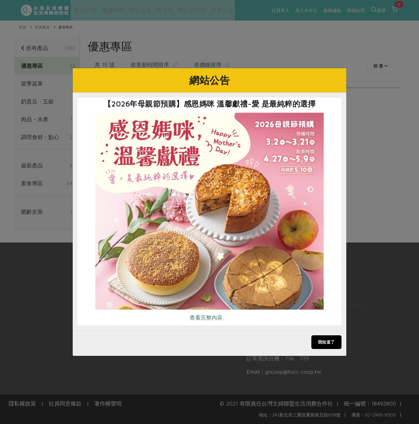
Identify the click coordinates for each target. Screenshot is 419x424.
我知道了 (326, 342)
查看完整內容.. (207, 317)
